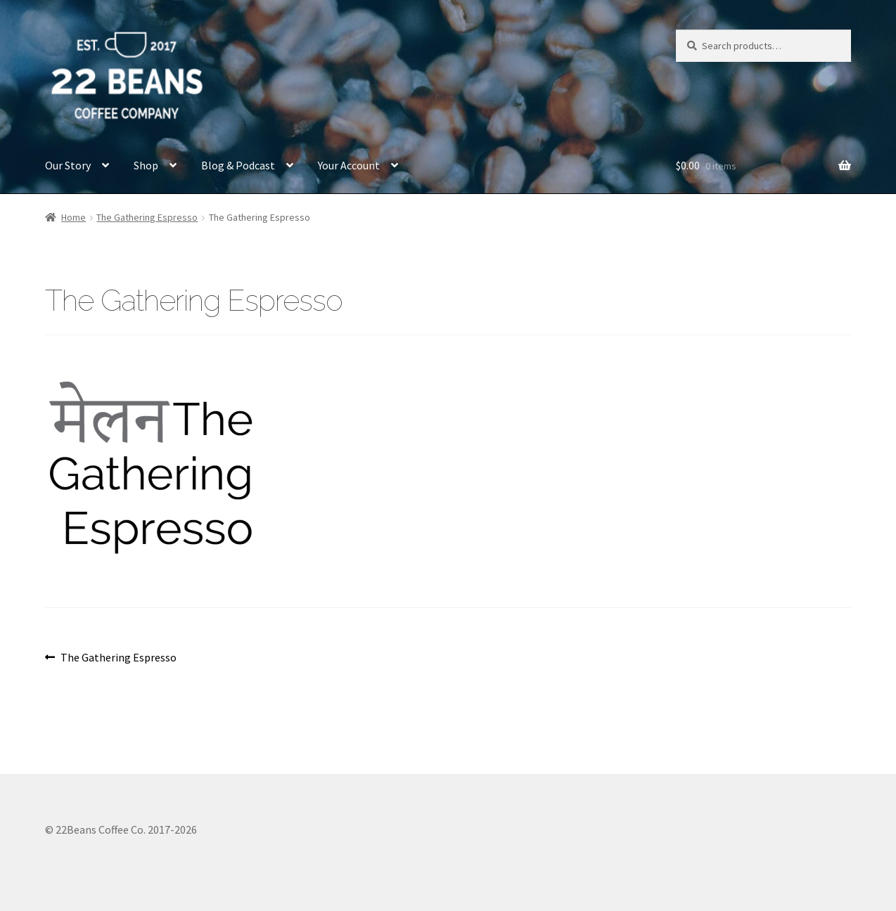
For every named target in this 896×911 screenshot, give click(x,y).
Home (73, 217)
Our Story (68, 165)
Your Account (349, 165)
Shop (146, 165)
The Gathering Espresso (147, 217)
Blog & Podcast (238, 165)
